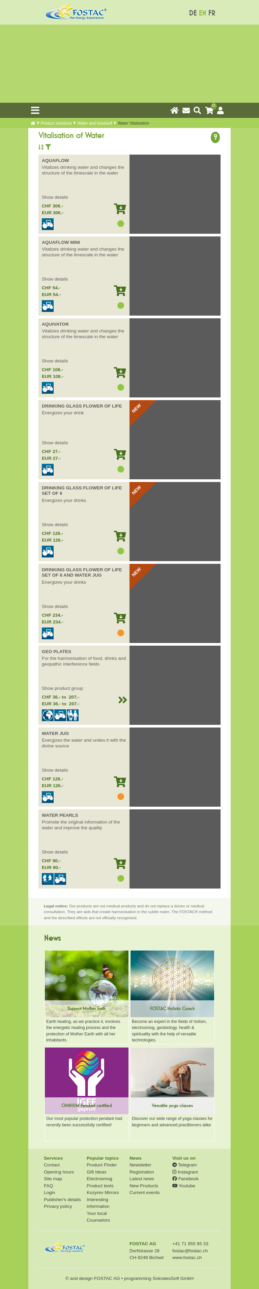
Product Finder (102, 1164)
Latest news (142, 1178)
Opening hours (59, 1171)
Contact (52, 1164)
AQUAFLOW (55, 160)
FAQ (48, 1185)
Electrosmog (99, 1178)
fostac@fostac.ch (190, 1250)
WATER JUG (55, 733)
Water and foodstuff (94, 123)
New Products (144, 1185)
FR (211, 13)
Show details (55, 197)
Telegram (184, 1164)
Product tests (100, 1185)
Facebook (185, 1178)
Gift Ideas (97, 1171)
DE (193, 13)
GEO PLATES (56, 651)
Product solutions (56, 123)
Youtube (183, 1185)
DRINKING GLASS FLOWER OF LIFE (82, 406)
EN (202, 13)
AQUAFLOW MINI (61, 242)
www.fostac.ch (187, 1257)
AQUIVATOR (55, 324)
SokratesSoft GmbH (173, 1278)
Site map (53, 1178)
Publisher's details (62, 1199)
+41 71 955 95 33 (190, 1243)
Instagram (185, 1171)
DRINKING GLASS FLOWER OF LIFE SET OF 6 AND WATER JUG (82, 572)
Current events (145, 1192)
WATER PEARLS (60, 815)
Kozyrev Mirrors (103, 1192)
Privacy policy (58, 1206)
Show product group (62, 688)
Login (49, 1192)
